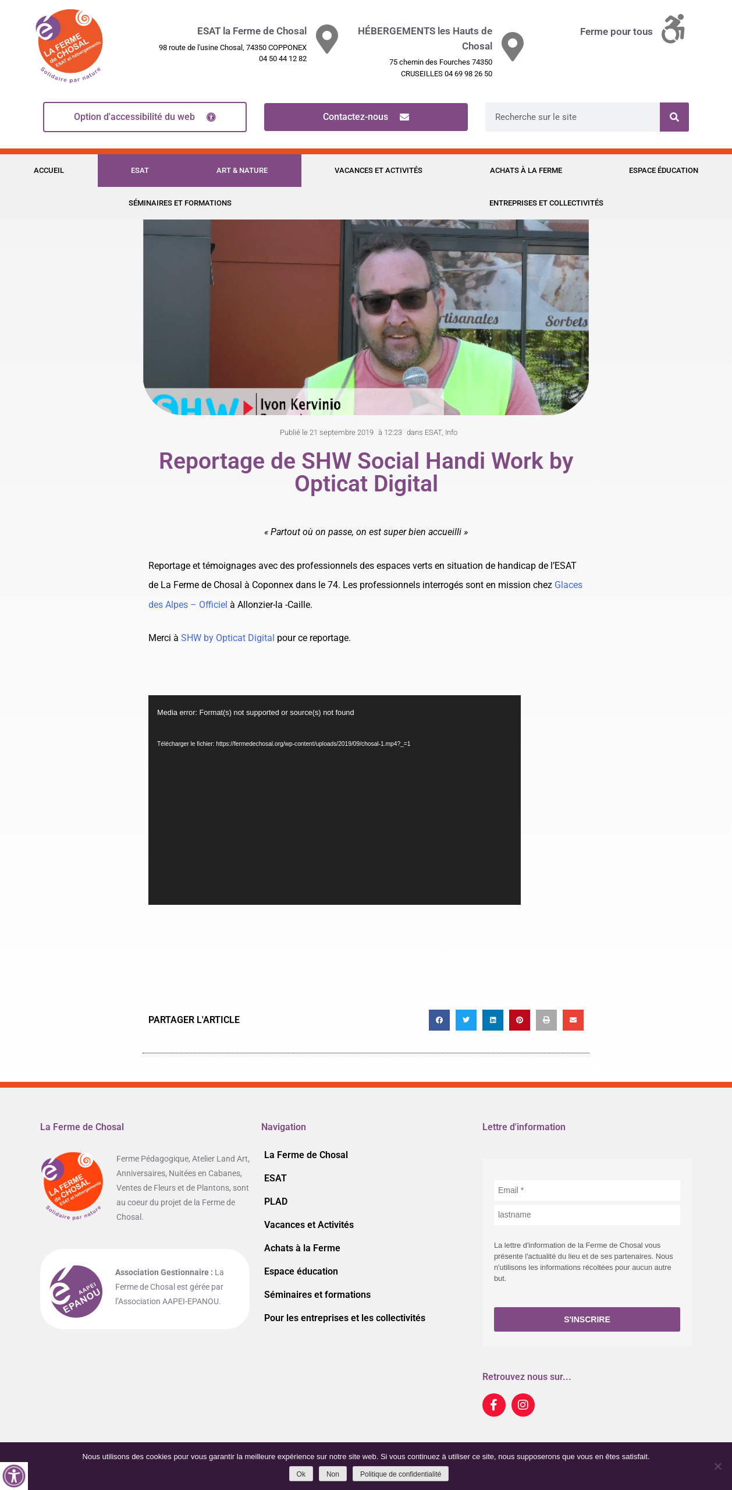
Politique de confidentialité (400, 1474)
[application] (334, 800)
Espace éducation (663, 170)
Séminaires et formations (180, 203)
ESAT (140, 170)
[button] (439, 1020)
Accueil (49, 170)
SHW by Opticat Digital (228, 637)
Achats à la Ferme (526, 170)
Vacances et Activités (378, 170)
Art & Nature (242, 170)
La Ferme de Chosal (306, 1154)
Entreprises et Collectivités (546, 203)
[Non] (717, 1466)
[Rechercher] (674, 117)
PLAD (275, 1201)
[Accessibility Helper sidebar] (14, 1476)
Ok (301, 1474)
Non (332, 1474)
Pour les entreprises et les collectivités (344, 1317)
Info (451, 432)
